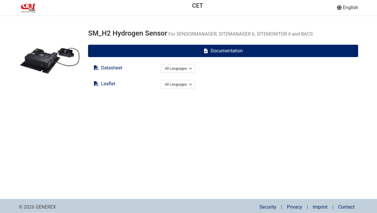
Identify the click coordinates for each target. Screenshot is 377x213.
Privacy (294, 207)
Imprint (320, 207)
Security (267, 207)
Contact (346, 207)
